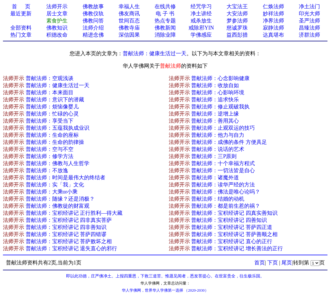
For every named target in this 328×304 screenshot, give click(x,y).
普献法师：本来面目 (49, 92)
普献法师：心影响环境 (217, 92)
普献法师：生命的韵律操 (55, 142)
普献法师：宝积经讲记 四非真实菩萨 (69, 220)
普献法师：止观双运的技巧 (223, 128)
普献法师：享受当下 (49, 121)
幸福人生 (129, 6)
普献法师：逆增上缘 (215, 114)
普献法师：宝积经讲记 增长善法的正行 (237, 248)
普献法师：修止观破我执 (220, 107)
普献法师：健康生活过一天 (154, 53)
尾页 (286, 263)
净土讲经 (201, 14)
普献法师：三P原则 (214, 156)
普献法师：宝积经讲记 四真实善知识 (234, 213)
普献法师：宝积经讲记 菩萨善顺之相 (234, 234)
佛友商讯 (129, 14)
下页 (272, 263)
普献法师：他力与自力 (217, 135)
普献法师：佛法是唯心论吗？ (225, 192)
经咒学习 (201, 6)
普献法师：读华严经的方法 (223, 185)
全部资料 (21, 28)
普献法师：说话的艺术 (217, 149)
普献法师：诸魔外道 (215, 178)
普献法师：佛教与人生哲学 (57, 163)
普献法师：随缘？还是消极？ (60, 199)
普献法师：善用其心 (215, 121)
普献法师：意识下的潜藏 (55, 100)
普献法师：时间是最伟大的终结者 (65, 178)
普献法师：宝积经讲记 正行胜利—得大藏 (74, 213)
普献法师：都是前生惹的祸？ (225, 206)
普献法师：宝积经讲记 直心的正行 (231, 241)
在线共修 (165, 6)
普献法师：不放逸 (47, 170)
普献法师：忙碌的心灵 (52, 114)
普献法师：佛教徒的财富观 (57, 206)
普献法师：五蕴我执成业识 (57, 128)
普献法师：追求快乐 (215, 100)
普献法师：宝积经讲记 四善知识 (229, 220)
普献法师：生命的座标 (52, 135)
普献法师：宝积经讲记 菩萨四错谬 (66, 234)
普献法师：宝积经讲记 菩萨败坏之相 (69, 241)
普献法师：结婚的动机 (217, 199)
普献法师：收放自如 (215, 85)
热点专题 (165, 21)
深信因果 (129, 35)
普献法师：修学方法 (49, 156)
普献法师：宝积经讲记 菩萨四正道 (231, 227)
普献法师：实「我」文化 (55, 185)
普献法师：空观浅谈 (49, 78)
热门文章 (21, 35)
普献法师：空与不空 (49, 149)
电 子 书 (165, 14)
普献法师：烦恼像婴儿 (52, 107)
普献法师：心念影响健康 (220, 78)
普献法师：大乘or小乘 (52, 192)
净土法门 (309, 6)
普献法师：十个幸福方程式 (223, 163)
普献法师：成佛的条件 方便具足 (229, 142)
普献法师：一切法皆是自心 (223, 170)
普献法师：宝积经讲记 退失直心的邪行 (71, 248)
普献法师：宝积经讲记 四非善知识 (66, 227)
